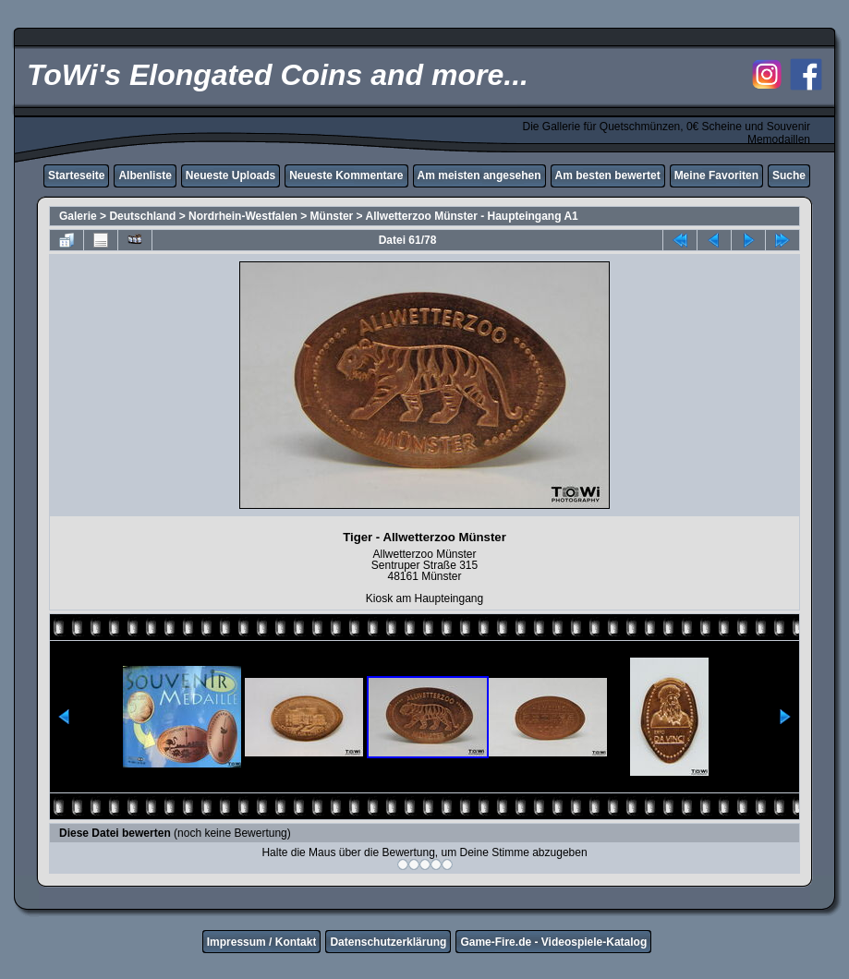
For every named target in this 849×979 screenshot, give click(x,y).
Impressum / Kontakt (262, 942)
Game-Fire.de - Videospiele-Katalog (553, 942)
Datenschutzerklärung (388, 942)
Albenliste (144, 175)
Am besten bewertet (608, 175)
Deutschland (142, 216)
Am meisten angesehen (479, 175)
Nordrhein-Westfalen (242, 216)
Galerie (78, 216)
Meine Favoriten (716, 175)
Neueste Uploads (230, 175)
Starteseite (76, 175)
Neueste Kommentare (346, 175)
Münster (332, 216)
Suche (789, 175)
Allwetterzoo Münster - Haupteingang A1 (471, 216)
